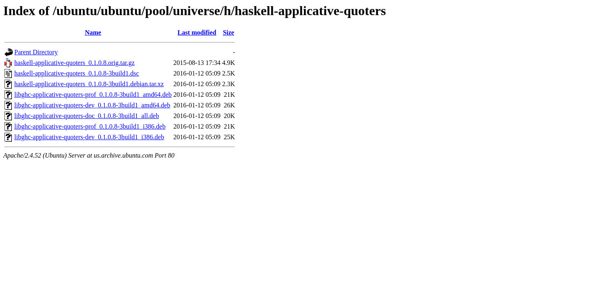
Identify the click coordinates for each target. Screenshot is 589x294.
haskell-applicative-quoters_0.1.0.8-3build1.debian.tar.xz (89, 83)
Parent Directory (36, 52)
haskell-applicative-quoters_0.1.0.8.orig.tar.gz (74, 62)
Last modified (197, 32)
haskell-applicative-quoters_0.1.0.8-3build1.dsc (76, 73)
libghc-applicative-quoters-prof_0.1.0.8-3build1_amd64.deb (93, 94)
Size (228, 32)
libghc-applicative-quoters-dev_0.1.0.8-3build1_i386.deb (89, 137)
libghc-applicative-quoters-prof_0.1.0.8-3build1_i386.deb (90, 126)
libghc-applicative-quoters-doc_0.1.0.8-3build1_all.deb (86, 115)
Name (93, 32)
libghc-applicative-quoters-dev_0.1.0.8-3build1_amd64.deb (92, 105)
